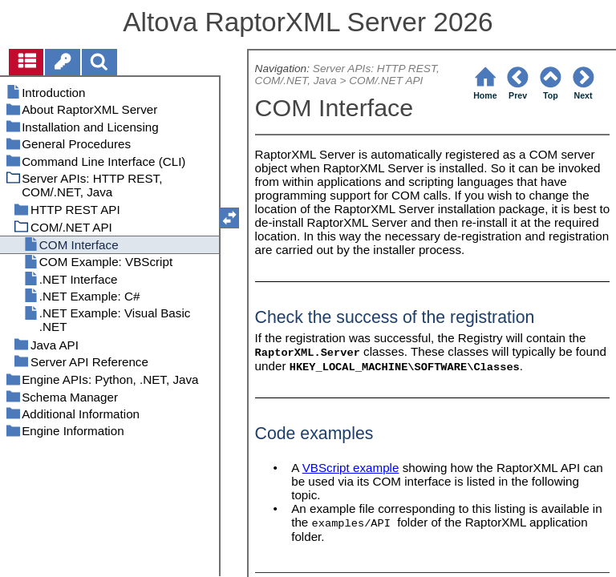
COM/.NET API (386, 81)
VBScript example (350, 467)
